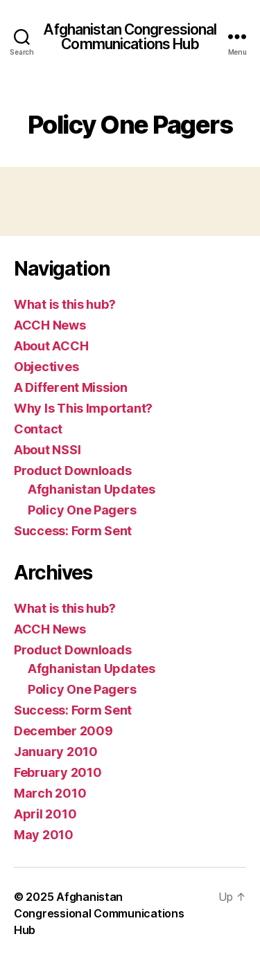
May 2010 (43, 834)
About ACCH (51, 346)
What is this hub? (64, 304)
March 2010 (50, 793)
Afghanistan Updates (91, 489)
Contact (38, 429)
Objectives (46, 366)
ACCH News (50, 325)
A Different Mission (71, 387)
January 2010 (56, 751)
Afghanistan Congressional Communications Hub (129, 36)
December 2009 (63, 731)
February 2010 (58, 772)
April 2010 (45, 814)
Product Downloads (72, 470)
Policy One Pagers (82, 510)
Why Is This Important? (83, 408)
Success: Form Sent (73, 530)
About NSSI (47, 449)
